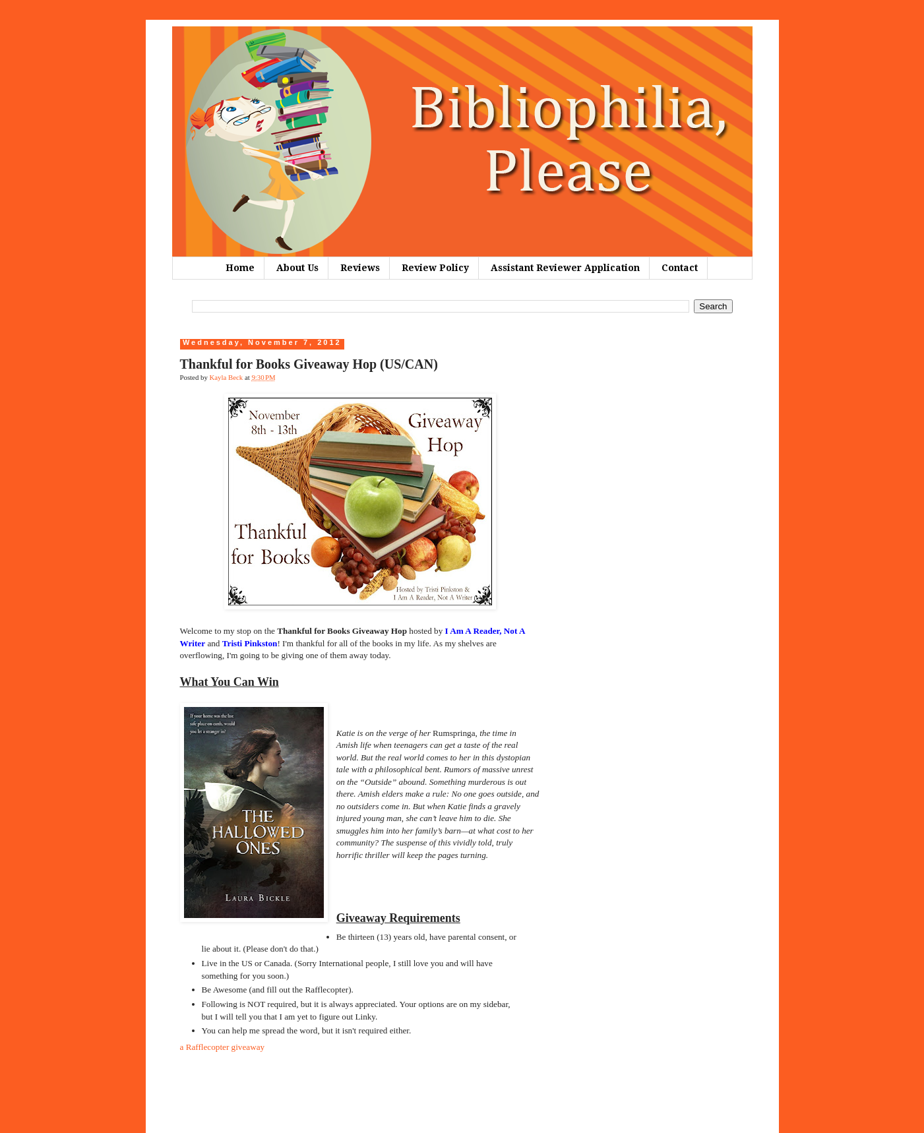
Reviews (360, 267)
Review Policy (435, 267)
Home (240, 267)
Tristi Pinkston (250, 643)
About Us (297, 267)
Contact (680, 267)
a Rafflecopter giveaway (222, 1047)
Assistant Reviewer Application (565, 267)
